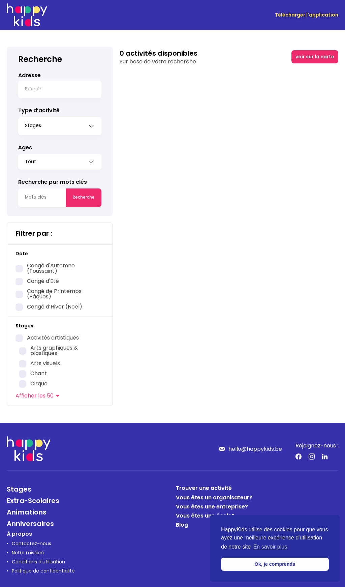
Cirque (39, 381)
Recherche (84, 195)
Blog (182, 523)
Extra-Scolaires (33, 499)
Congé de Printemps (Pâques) (54, 292)
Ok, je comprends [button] (275, 564)
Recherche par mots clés (52, 180)
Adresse (29, 75)
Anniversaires (30, 522)
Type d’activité (39, 111)
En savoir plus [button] (270, 547)
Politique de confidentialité (43, 569)
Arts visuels (45, 361)
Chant (38, 371)
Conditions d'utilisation (38, 560)
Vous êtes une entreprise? (212, 504)
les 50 (34, 394)
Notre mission (28, 551)
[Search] (59, 89)
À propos (19, 532)
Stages (19, 487)
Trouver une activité (204, 486)
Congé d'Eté (43, 279)
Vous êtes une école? (205, 513)
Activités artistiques (53, 336)
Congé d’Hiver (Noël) (54, 304)
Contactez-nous (31, 542)
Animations (26, 510)
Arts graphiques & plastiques (54, 348)
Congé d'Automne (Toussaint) (51, 266)
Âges (25, 145)
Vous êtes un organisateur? (214, 495)
